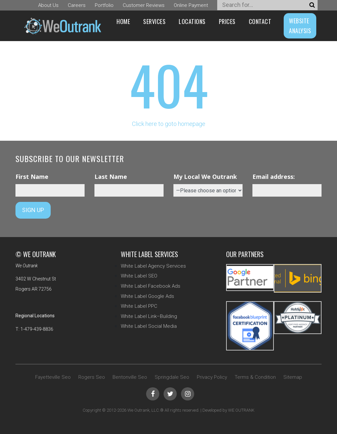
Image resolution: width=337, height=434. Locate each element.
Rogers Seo (91, 377)
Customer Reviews (144, 5)
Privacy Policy (212, 377)
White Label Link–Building (149, 316)
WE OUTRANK (241, 410)
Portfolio (104, 5)
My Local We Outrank (205, 177)
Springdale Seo (172, 377)
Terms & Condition (255, 377)
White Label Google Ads (147, 296)
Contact (260, 21)
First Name (31, 177)
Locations (192, 21)
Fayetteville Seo (53, 377)
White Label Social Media (149, 326)
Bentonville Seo (130, 377)
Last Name (110, 177)
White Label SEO (139, 276)
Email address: (273, 177)
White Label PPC (139, 306)
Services (154, 21)
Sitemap (292, 377)
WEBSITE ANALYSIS (300, 25)
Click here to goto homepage (168, 123)
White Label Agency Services (153, 266)
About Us (48, 5)
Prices (227, 21)
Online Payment (191, 5)
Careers (77, 5)
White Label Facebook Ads (150, 286)
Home (123, 21)
